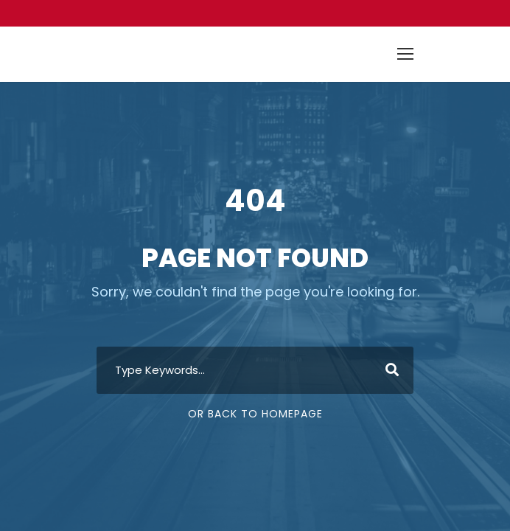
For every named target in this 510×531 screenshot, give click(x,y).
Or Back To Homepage (255, 413)
